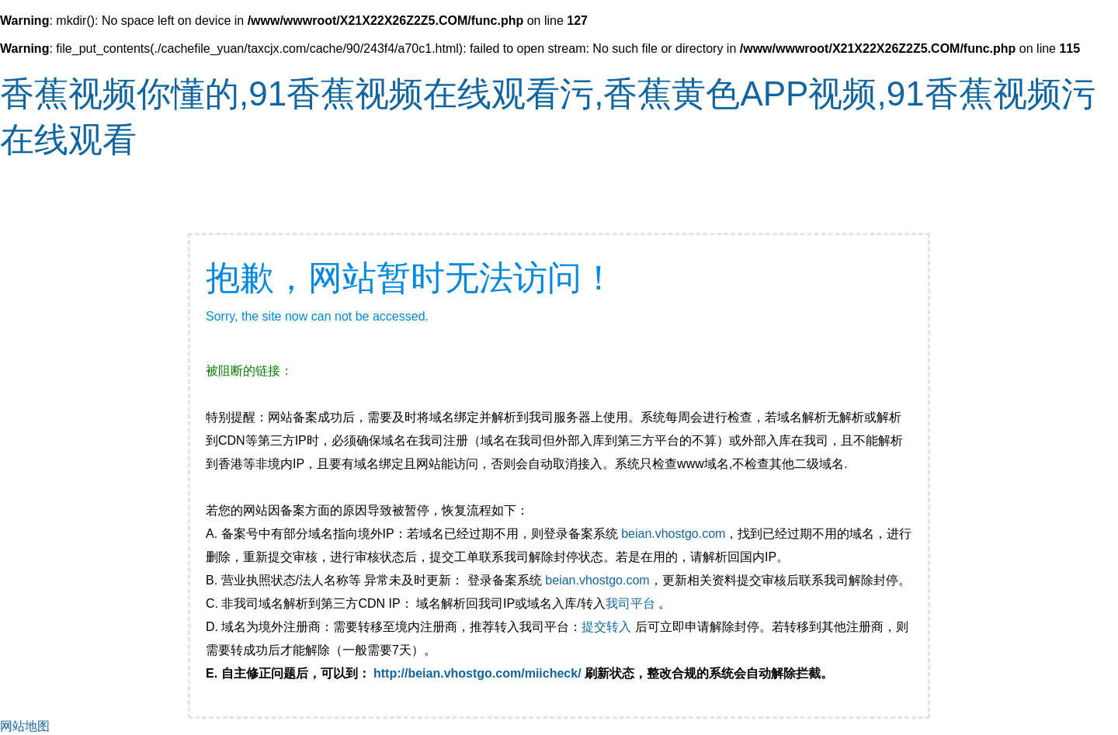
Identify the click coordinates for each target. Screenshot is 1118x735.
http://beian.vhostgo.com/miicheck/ (477, 673)
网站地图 (25, 726)
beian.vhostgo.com (673, 533)
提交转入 (606, 626)
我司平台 (632, 603)
